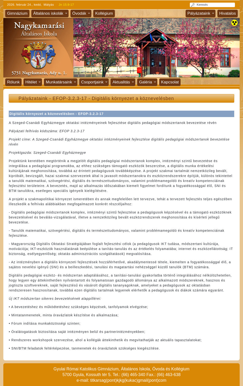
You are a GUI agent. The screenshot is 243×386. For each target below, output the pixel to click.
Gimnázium (17, 13)
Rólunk (13, 82)
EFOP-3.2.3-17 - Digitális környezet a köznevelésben (113, 98)
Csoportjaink (92, 82)
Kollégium (104, 13)
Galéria (145, 82)
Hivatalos (227, 13)
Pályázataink (198, 13)
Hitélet (31, 82)
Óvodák (79, 13)
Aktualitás (121, 82)
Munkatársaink (59, 82)
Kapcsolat (170, 82)
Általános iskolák (48, 13)
